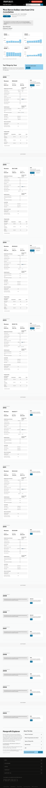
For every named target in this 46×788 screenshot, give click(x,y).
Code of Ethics (6, 786)
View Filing (32, 85)
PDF (31, 252)
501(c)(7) (10, 28)
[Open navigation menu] (30, 2)
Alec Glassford (12, 743)
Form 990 (4, 67)
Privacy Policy (19, 786)
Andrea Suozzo (6, 743)
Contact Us (28, 67)
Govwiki (17, 750)
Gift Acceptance (35, 786)
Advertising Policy (26, 786)
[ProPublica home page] (10, 780)
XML (31, 87)
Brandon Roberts (6, 744)
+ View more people (7, 145)
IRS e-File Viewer (13, 749)
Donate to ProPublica (37, 1)
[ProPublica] (8, 1)
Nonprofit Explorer (7, 4)
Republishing (12, 786)
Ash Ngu (17, 743)
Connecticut (14, 4)
